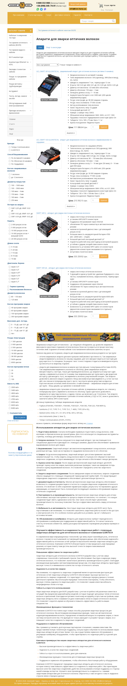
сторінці (89, 423)
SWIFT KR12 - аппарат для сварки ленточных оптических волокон (63, 213)
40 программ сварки (18, 307)
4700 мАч (14, 399)
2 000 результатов (17, 224)
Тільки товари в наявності (70, 65)
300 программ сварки (19, 316)
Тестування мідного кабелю (20, 51)
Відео (11, 129)
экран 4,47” (14, 273)
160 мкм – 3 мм (16, 197)
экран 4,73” (14, 276)
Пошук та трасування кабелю (20, 77)
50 (11, 376)
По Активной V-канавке (19, 158)
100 (11, 379)
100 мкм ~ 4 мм (16, 191)
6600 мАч (14, 405)
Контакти (88, 15)
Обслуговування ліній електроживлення (20, 104)
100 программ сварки (19, 313)
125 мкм (13, 299)
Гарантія (77, 15)
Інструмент (20, 91)
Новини (12, 119)
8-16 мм (13, 256)
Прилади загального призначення (20, 111)
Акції (11, 134)
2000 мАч (14, 387)
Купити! (104, 127)
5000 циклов (15, 359)
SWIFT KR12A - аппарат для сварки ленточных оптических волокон (63, 268)
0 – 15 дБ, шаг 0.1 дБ (18, 330)
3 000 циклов (15, 344)
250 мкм (13, 200)
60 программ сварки (18, 310)
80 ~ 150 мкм (15, 296)
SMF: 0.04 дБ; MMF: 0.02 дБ (21, 216)
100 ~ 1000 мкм (16, 185)
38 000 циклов (16, 356)
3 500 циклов (15, 347)
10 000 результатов (18, 230)
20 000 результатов (18, 239)
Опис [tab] (40, 47)
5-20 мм (13, 250)
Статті (12, 124)
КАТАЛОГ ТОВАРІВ (20, 30)
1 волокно (14, 174)
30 (11, 373)
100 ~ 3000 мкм (16, 188)
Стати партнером (35, 15)
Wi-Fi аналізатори (16, 57)
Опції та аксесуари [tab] (53, 47)
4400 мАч (14, 396)
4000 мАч (14, 393)
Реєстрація (109, 10)
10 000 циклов (16, 350)
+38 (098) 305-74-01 (46, 5)
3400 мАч (14, 390)
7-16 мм (13, 253)
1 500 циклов (15, 341)
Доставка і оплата (62, 15)
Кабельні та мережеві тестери (20, 36)
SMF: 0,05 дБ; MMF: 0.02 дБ (19, 209)
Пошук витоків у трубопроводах (15, 85)
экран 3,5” (14, 267)
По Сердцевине (16, 164)
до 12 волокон (16, 177)
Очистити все (13, 420)
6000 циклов (15, 362)
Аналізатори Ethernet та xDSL (20, 63)
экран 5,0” (14, 278)
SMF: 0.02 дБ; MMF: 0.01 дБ (21, 213)
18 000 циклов (16, 353)
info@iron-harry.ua (78, 9)
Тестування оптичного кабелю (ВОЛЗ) (20, 43)
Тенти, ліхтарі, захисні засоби (20, 97)
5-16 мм (13, 247)
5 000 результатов (17, 227)
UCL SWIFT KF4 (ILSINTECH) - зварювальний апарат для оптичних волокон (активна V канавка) (74, 71)
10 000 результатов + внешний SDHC (19, 234)
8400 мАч (14, 408)
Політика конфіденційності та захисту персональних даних (20, 454)
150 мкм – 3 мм (16, 194)
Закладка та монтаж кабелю (20, 70)
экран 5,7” (14, 281)
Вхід (102, 10)
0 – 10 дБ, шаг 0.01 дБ (19, 324)
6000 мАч (14, 402)
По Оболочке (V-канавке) (20, 161)
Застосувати (20, 417)
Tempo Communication (19, 147)
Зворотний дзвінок (78, 4)
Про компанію (18, 15)
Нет (11, 333)
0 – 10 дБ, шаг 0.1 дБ (18, 327)
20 (11, 370)
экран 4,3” (14, 270)
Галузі (48, 15)
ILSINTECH (14, 150)
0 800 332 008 (43, 3)
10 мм (12, 259)
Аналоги (71, 133)
